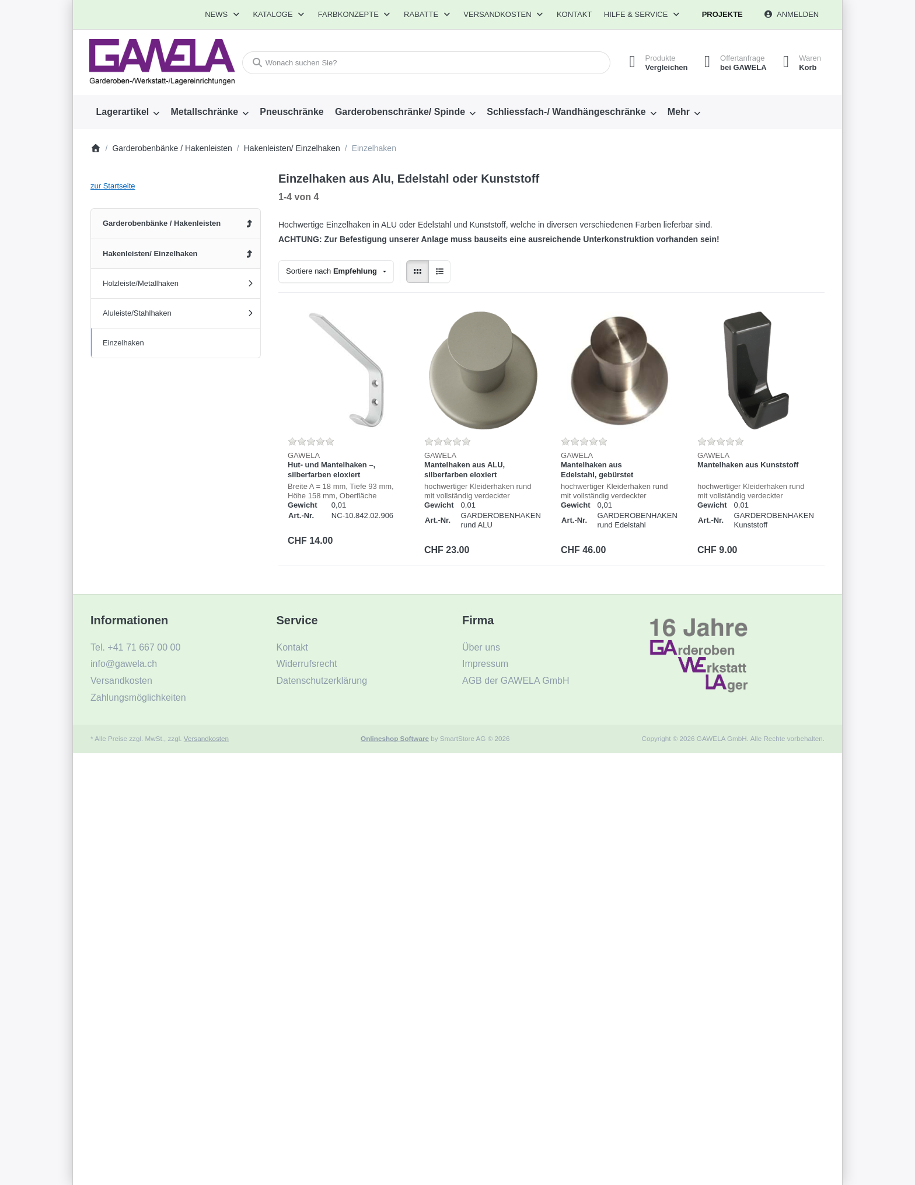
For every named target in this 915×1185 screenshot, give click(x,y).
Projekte (722, 14)
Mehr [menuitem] (679, 112)
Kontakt (574, 14)
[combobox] (424, 62)
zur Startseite (112, 185)
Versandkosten (206, 738)
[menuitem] (127, 112)
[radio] (417, 271)
